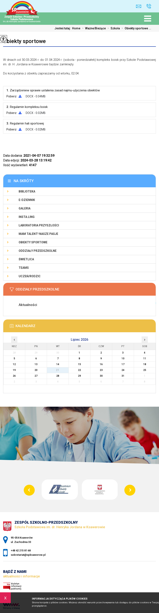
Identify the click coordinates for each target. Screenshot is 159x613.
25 (144, 370)
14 (57, 364)
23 (101, 370)
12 (14, 364)
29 (79, 375)
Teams (24, 267)
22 (79, 370)
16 (101, 364)
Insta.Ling (27, 217)
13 (36, 364)
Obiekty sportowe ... (135, 28)
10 (123, 358)
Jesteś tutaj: (63, 28)
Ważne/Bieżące (93, 28)
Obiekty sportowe (24, 41)
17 (123, 364)
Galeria (24, 208)
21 (57, 370)
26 (14, 375)
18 (144, 364)
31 (123, 375)
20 (36, 370)
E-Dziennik (27, 200)
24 (123, 370)
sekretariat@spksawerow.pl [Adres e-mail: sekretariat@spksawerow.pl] (28, 554)
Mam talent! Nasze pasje (38, 233)
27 (36, 375)
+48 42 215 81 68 (148, 6)
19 (14, 370)
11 (144, 358)
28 (57, 375)
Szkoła (113, 28)
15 (79, 364)
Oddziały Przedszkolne (38, 250)
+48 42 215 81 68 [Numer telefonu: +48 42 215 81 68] (21, 550)
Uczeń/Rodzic (30, 276)
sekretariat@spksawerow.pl (138, 6)
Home (76, 28)
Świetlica (26, 259)
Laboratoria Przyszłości (39, 225)
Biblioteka (27, 191)
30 (101, 375)
